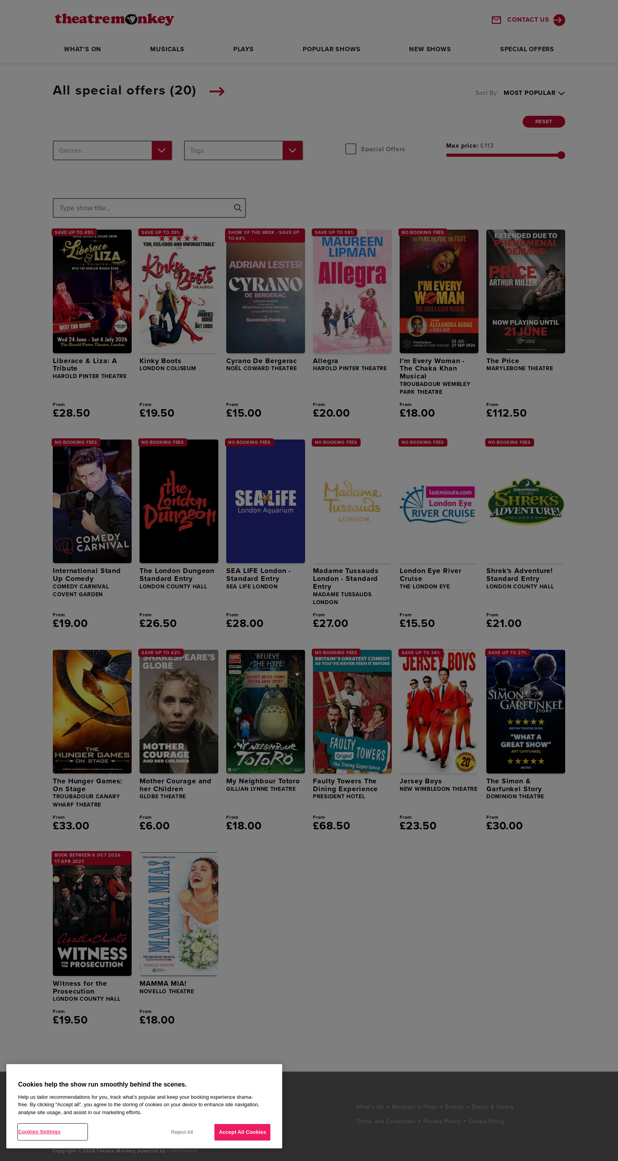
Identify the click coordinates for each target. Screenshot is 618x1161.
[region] (144, 1106)
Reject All (182, 1132)
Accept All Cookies (242, 1132)
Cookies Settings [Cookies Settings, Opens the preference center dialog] (39, 1132)
